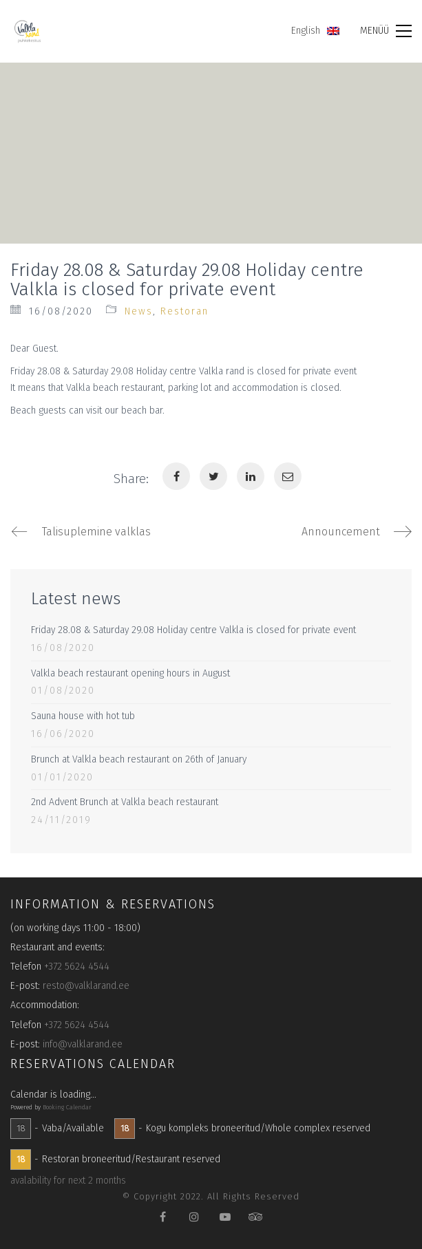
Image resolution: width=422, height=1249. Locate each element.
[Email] (288, 476)
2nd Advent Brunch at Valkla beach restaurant (124, 802)
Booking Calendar (67, 1107)
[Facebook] (176, 476)
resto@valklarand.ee (86, 986)
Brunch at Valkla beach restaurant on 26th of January (138, 759)
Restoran (184, 311)
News (139, 311)
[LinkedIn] (250, 476)
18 (21, 1128)
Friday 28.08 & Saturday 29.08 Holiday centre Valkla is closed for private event (193, 630)
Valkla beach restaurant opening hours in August (130, 673)
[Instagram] (194, 1216)
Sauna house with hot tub (83, 716)
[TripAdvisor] (256, 1216)
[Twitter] (213, 476)
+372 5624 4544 (76, 966)
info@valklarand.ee (83, 1044)
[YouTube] (225, 1216)
